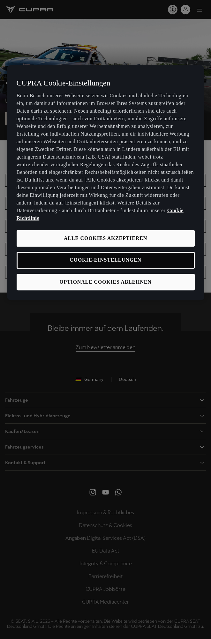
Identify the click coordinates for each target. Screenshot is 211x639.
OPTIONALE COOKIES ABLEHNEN (105, 282)
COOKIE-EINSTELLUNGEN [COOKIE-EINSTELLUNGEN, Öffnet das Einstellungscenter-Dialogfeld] (105, 260)
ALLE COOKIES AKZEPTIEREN (105, 238)
